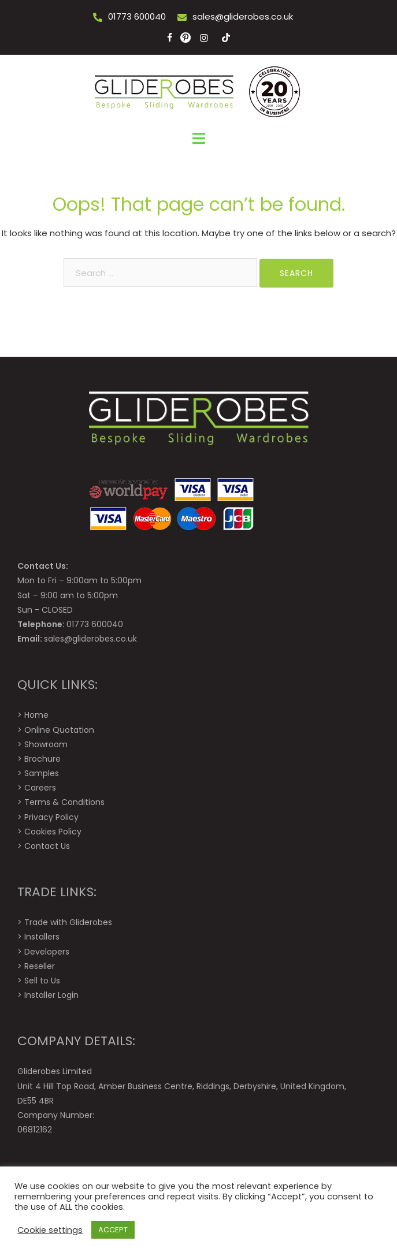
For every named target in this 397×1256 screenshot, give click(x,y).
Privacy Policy (51, 817)
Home (36, 715)
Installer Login (51, 995)
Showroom (46, 744)
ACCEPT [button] (113, 1229)
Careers (40, 787)
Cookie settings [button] (50, 1230)
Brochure (42, 759)
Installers (42, 936)
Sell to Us (42, 980)
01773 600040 (137, 16)
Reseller (39, 966)
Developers (46, 951)
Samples (41, 773)
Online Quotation (59, 730)
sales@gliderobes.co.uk (242, 16)
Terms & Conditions (64, 802)
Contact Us (47, 846)
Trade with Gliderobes (68, 922)
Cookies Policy (52, 831)
